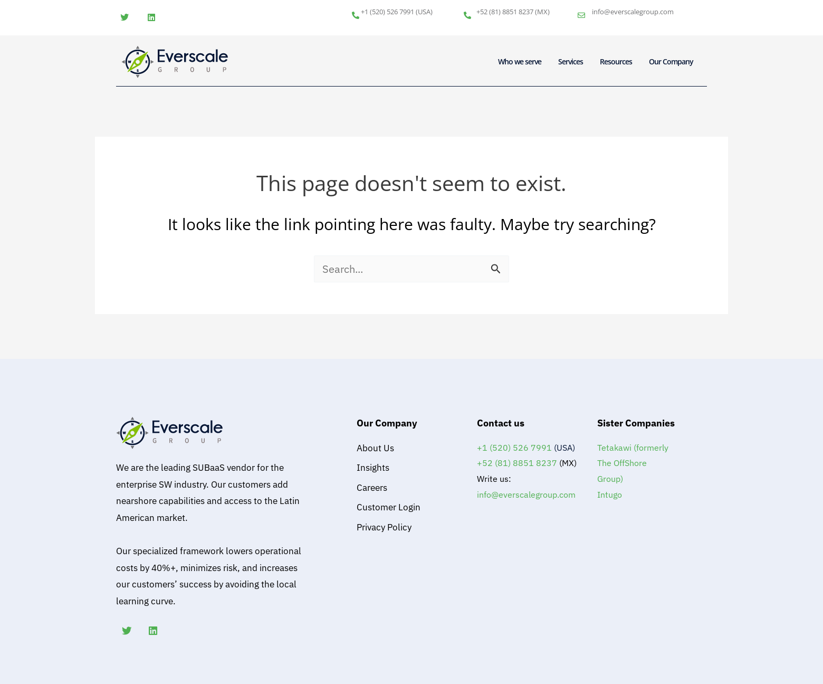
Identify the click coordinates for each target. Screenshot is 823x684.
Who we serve (519, 61)
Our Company (671, 61)
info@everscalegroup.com (633, 11)
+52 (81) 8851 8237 (504, 11)
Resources (616, 61)
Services (570, 61)
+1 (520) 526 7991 (387, 11)
